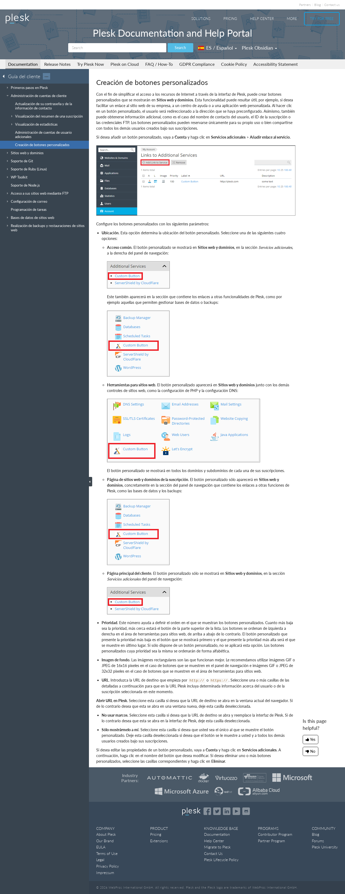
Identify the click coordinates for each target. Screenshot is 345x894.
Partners (305, 5)
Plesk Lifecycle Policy (221, 859)
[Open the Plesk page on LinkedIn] (226, 811)
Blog (317, 5)
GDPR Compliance (197, 64)
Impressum (105, 872)
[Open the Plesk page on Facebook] (207, 811)
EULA (100, 847)
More (292, 18)
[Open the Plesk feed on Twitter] (217, 811)
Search (180, 47)
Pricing (230, 18)
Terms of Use (107, 853)
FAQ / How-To (159, 64)
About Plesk (106, 834)
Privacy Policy (107, 866)
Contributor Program (275, 834)
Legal (100, 859)
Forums (318, 840)
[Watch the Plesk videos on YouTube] (236, 811)
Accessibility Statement (275, 64)
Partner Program (271, 840)
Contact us (332, 5)
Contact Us (213, 853)
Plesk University (325, 847)
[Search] (117, 47)
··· (46, 76)
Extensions (159, 840)
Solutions (201, 18)
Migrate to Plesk (217, 847)
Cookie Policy (234, 64)
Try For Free (322, 18)
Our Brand (105, 840)
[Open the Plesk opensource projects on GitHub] (246, 811)
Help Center (262, 18)
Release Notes (57, 64)
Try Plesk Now (90, 64)
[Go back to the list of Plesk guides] (5, 76)
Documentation (23, 64)
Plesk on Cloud (125, 64)
